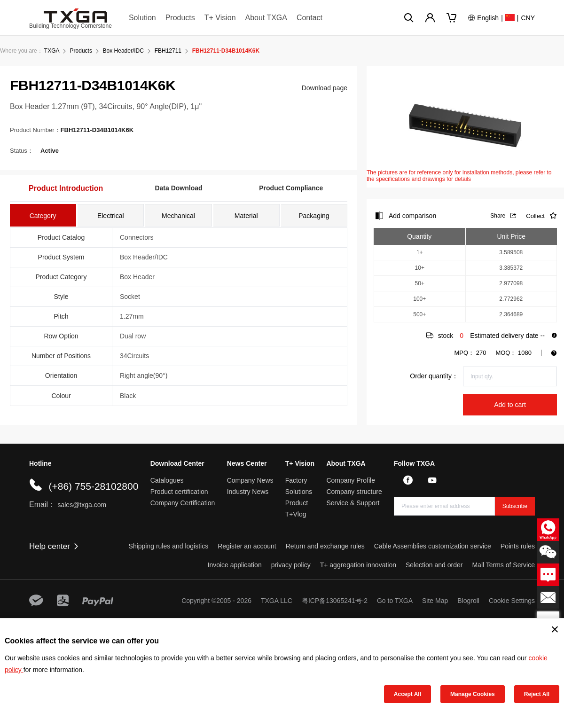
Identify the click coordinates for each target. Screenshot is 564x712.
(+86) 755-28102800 (93, 486)
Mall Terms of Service (503, 565)
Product (296, 503)
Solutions (299, 491)
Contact (309, 18)
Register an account (247, 546)
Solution (142, 18)
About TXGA (266, 18)
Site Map (435, 600)
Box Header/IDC (123, 50)
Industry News (248, 491)
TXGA (51, 50)
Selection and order (434, 565)
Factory (296, 480)
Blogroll (468, 600)
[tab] (43, 215)
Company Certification (182, 503)
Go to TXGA (395, 600)
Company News (250, 480)
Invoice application (235, 565)
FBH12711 (168, 50)
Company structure (354, 491)
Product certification (179, 491)
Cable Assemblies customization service (432, 546)
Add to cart (510, 404)
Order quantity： (434, 376)
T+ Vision (220, 18)
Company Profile (350, 480)
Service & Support (352, 503)
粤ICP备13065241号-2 (335, 600)
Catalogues (167, 480)
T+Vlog (295, 514)
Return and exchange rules (325, 546)
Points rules (518, 546)
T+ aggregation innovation (358, 565)
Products (180, 18)
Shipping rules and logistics (169, 546)
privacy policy (291, 565)
